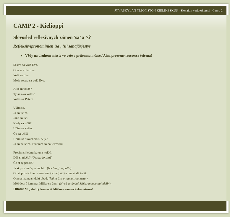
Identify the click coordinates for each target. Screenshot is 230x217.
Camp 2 (217, 10)
